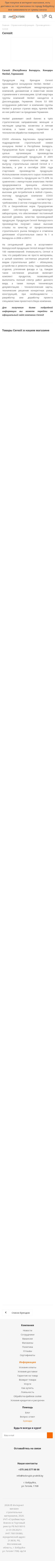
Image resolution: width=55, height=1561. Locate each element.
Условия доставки (27, 1371)
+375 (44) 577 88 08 (28, 1469)
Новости (27, 1330)
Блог (27, 1412)
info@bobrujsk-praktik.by (30, 1475)
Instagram (30, 1455)
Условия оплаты (27, 1367)
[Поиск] (50, 17)
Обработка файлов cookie (28, 1396)
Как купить (27, 1387)
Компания (27, 1325)
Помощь (27, 1407)
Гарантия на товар (27, 1375)
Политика (27, 1346)
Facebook (23, 1455)
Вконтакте (16, 1455)
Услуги (27, 1383)
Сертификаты (27, 1355)
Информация (27, 1362)
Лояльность (27, 1392)
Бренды (27, 1420)
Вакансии (27, 1338)
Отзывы (27, 1351)
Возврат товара (27, 1379)
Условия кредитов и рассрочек (27, 1400)
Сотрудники (27, 1334)
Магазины (27, 1342)
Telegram (38, 1455)
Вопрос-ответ (27, 1416)
